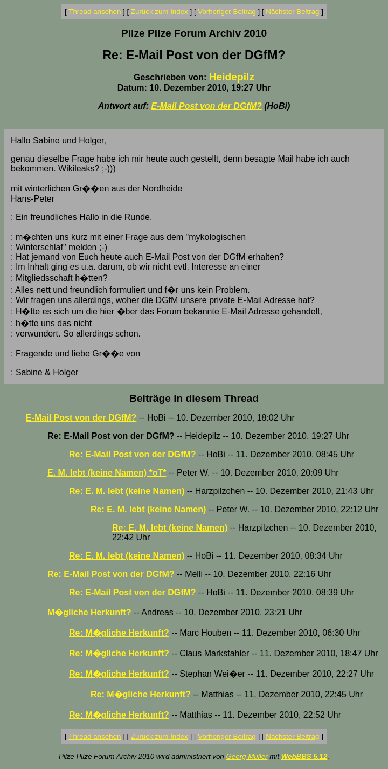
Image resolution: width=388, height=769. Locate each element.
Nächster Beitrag (292, 12)
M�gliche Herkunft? (89, 612)
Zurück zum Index (159, 12)
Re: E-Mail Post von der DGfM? (132, 454)
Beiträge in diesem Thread (194, 398)
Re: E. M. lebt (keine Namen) (126, 491)
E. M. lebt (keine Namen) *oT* (106, 472)
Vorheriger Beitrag (226, 12)
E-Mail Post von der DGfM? (206, 106)
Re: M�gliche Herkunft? (119, 632)
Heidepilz (231, 77)
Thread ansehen (94, 12)
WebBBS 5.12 (304, 756)
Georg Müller (246, 756)
